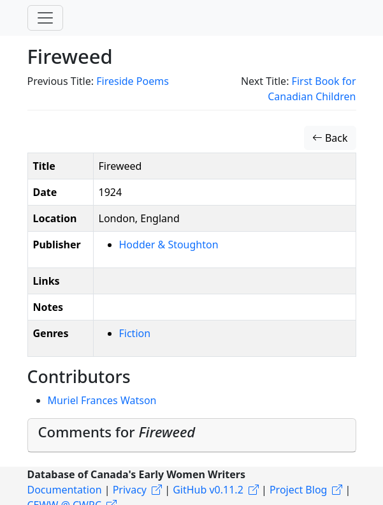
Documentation (64, 490)
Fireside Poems (132, 81)
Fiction (135, 333)
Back (330, 138)
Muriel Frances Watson (102, 400)
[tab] (192, 435)
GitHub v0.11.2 (208, 490)
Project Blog (298, 490)
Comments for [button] (117, 432)
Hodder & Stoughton (169, 244)
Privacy (130, 490)
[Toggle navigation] (45, 18)
